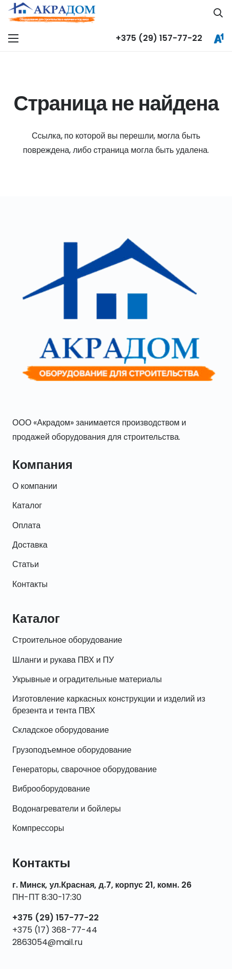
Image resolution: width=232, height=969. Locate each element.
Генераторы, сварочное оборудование (84, 769)
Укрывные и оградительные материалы (87, 679)
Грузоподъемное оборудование (72, 750)
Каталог (27, 505)
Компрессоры (38, 828)
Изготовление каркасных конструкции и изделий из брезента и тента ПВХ (108, 704)
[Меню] (13, 38)
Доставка (30, 545)
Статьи (25, 564)
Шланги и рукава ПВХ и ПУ (63, 660)
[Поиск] (218, 13)
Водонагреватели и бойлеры (66, 809)
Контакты (30, 584)
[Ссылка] (51, 13)
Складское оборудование (60, 730)
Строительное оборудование (67, 640)
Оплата (26, 525)
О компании (34, 486)
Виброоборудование (51, 789)
